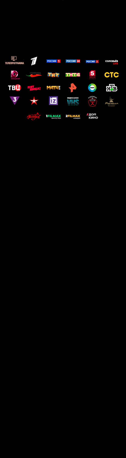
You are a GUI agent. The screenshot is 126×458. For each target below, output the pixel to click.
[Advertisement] (63, 27)
